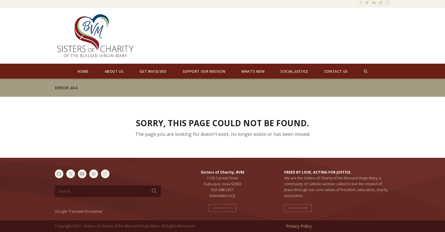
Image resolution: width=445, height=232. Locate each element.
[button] (365, 71)
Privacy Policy (299, 226)
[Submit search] (154, 191)
